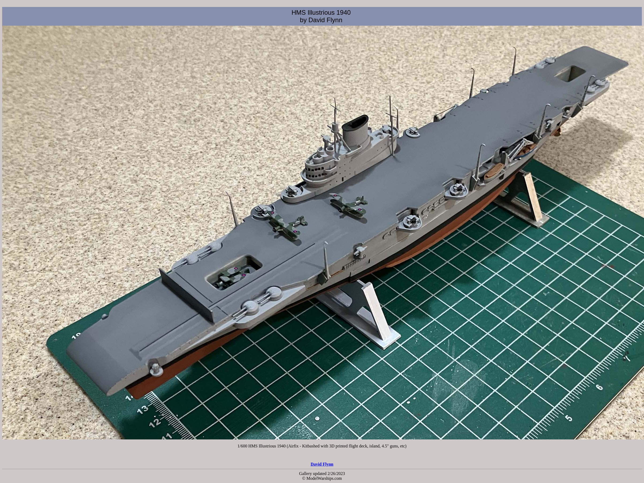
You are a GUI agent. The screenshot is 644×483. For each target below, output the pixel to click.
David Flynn (322, 464)
